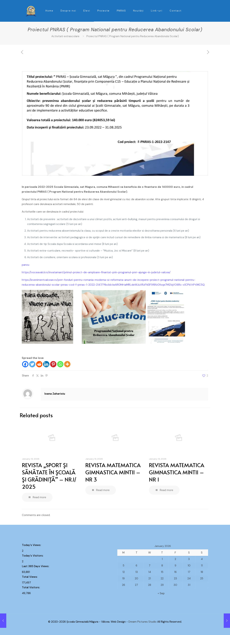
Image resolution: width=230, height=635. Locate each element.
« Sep (161, 593)
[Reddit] (39, 364)
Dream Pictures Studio (142, 622)
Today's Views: (32, 545)
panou (25, 265)
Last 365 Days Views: (36, 566)
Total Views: (30, 577)
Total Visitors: (31, 587)
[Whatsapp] (60, 364)
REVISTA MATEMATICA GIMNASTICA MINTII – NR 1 (176, 472)
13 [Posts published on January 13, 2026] (136, 572)
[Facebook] (25, 364)
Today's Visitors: (33, 555)
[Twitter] (32, 364)
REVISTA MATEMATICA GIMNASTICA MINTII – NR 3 (113, 472)
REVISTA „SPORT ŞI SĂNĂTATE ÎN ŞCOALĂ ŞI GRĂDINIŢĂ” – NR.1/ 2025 (49, 475)
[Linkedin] (46, 364)
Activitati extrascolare (65, 36)
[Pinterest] (53, 364)
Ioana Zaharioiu (54, 394)
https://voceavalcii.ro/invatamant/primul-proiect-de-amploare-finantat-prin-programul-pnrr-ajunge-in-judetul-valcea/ (96, 272)
